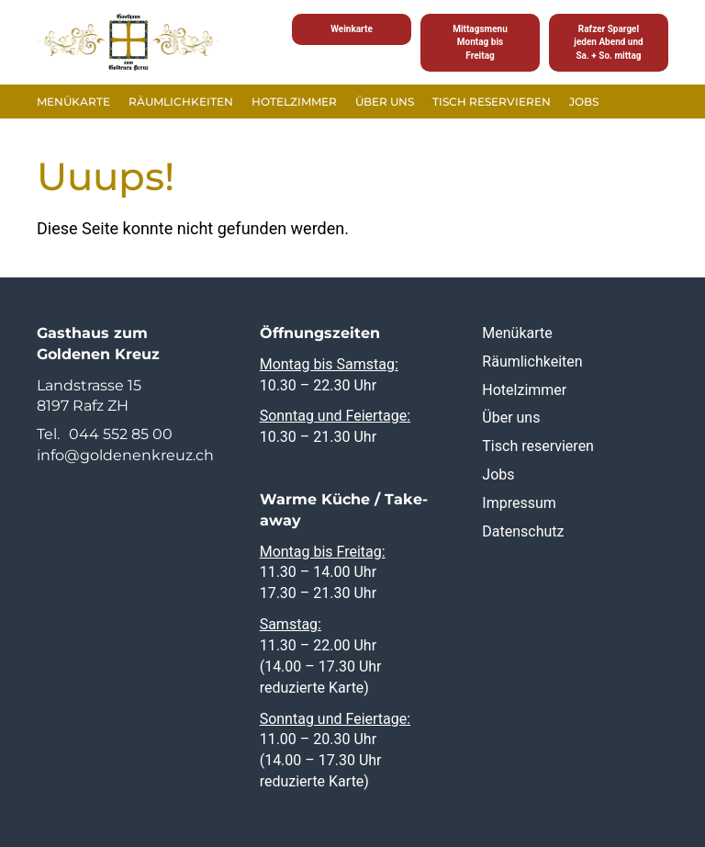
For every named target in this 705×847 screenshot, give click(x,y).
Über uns (384, 101)
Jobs (584, 101)
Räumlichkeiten (181, 101)
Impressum (519, 503)
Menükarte (73, 101)
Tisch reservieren (491, 101)
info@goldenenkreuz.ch (125, 455)
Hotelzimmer (294, 101)
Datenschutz (523, 531)
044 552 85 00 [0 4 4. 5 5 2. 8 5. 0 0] (121, 434)
